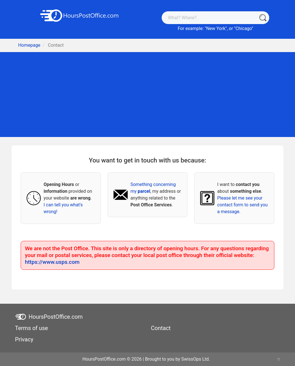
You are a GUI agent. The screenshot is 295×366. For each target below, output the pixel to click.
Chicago (244, 28)
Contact (161, 328)
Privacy (24, 339)
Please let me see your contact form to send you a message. (242, 204)
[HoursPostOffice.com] (79, 15)
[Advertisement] (147, 94)
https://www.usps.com (52, 262)
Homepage (29, 45)
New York (215, 28)
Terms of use (31, 328)
